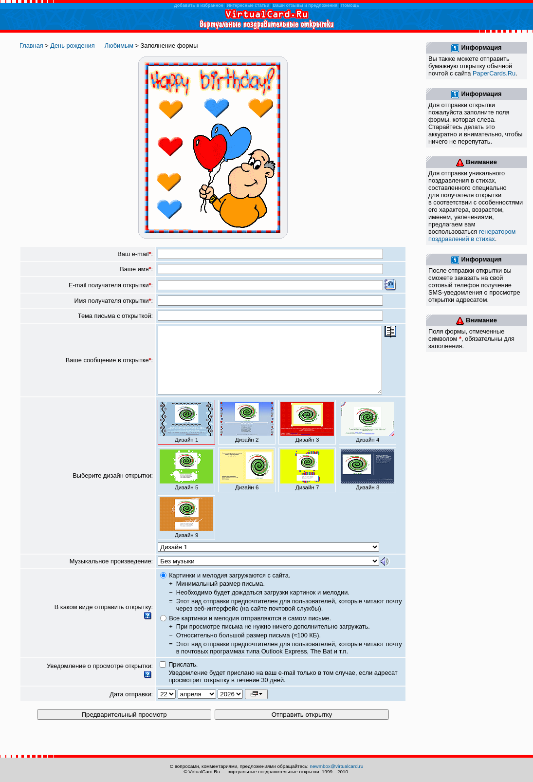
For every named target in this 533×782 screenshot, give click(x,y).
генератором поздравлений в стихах (471, 235)
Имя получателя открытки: (113, 300)
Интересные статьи (248, 5)
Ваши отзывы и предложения (305, 5)
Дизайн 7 (307, 483)
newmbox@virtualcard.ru (337, 766)
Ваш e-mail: (135, 254)
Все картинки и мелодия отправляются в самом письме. (250, 631)
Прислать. (183, 677)
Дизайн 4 (367, 435)
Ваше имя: (136, 269)
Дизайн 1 (186, 435)
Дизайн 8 (367, 483)
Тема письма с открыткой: (115, 315)
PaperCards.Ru (494, 73)
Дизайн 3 (307, 435)
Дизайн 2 (247, 435)
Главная (31, 45)
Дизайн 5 (186, 483)
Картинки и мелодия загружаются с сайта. (229, 588)
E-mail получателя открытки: (111, 285)
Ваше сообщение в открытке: (109, 367)
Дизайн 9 (186, 530)
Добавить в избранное (198, 5)
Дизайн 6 (247, 483)
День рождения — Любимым (91, 45)
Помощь (350, 5)
